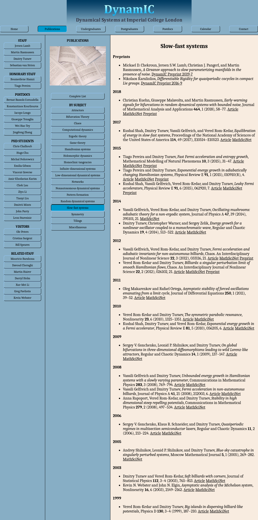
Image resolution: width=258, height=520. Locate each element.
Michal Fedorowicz (22, 159)
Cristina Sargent (22, 238)
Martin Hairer (22, 272)
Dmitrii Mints (22, 204)
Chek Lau (22, 185)
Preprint (150, 114)
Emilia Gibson (22, 166)
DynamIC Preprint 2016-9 (161, 83)
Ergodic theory (78, 136)
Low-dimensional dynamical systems (77, 175)
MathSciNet (132, 114)
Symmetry (77, 214)
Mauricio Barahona (22, 258)
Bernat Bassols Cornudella (22, 100)
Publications (52, 29)
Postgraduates (129, 29)
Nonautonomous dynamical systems (78, 188)
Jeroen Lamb (22, 46)
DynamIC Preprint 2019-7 (172, 74)
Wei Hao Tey (22, 126)
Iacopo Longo (22, 112)
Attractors (77, 110)
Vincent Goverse (22, 172)
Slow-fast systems (77, 208)
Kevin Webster (22, 298)
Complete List (77, 96)
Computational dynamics (77, 130)
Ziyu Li (22, 192)
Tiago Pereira (22, 86)
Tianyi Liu (22, 198)
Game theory (77, 142)
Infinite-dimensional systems (78, 168)
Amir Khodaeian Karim (22, 178)
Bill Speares (22, 244)
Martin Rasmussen (22, 52)
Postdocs (167, 29)
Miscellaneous (77, 227)
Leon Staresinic (22, 218)
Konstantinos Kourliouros (22, 106)
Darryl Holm (22, 278)
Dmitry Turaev (22, 58)
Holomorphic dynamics (77, 156)
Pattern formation (78, 194)
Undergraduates (91, 29)
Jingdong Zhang (22, 132)
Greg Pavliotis (22, 291)
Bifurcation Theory (77, 116)
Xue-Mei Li (22, 284)
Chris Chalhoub (22, 146)
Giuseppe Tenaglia (22, 119)
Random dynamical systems (78, 201)
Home (14, 29)
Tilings (77, 220)
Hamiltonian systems (77, 149)
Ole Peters (22, 232)
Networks (77, 182)
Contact (243, 29)
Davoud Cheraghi (22, 265)
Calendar (205, 29)
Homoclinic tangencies (78, 162)
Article (232, 109)
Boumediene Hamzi (22, 79)
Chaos (77, 123)
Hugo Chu (22, 152)
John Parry (22, 211)
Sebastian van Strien (22, 65)
